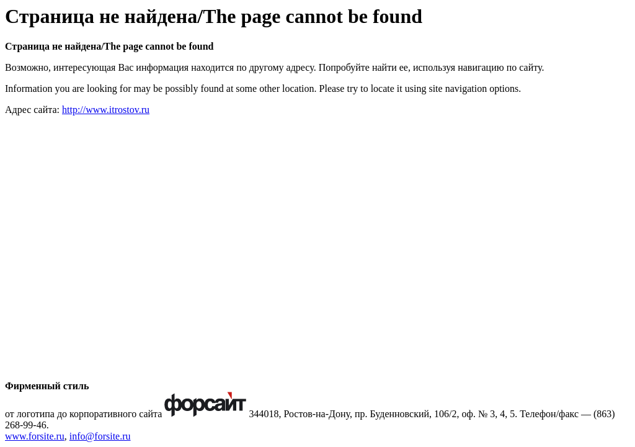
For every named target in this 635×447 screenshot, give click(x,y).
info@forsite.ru (100, 436)
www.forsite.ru (34, 436)
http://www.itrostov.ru (105, 109)
